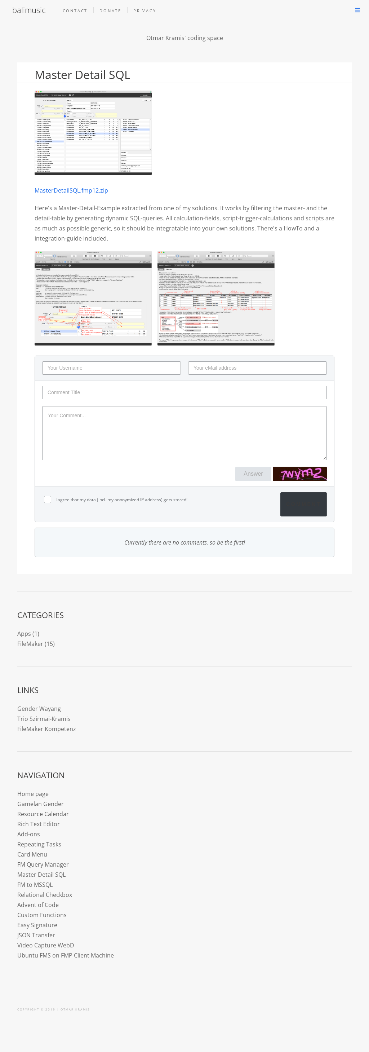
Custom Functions (42, 915)
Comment (303, 504)
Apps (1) (28, 634)
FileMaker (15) (36, 644)
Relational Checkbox (44, 895)
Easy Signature (37, 925)
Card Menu (32, 854)
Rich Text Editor (38, 824)
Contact (75, 10)
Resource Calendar (43, 814)
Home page (33, 794)
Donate (110, 10)
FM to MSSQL (35, 885)
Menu (357, 10)
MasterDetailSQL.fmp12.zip (71, 190)
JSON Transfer (36, 935)
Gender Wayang (39, 709)
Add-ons (28, 834)
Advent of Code (38, 905)
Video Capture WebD (45, 945)
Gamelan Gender (40, 804)
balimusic (28, 10)
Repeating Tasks (39, 844)
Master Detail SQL (41, 875)
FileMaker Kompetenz (46, 729)
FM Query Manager (43, 864)
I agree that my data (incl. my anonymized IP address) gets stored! (120, 500)
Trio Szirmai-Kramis (44, 719)
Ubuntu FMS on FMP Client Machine (65, 955)
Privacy (144, 10)
